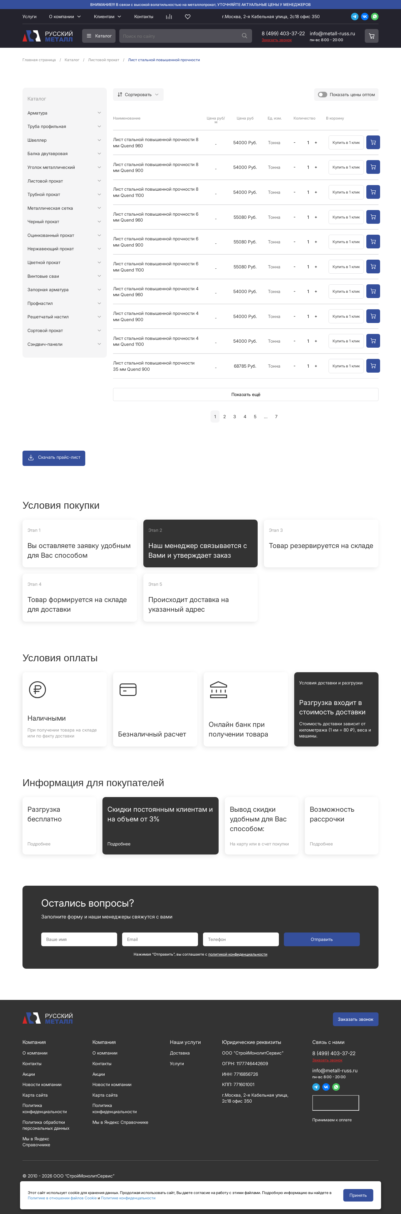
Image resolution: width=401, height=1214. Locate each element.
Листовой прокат (45, 181)
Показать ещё (245, 394)
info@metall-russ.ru (332, 33)
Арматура (37, 112)
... (266, 416)
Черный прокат (43, 221)
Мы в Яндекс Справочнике (120, 1122)
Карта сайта (35, 1095)
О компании (61, 16)
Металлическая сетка (50, 208)
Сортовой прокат (45, 330)
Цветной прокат (43, 262)
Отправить (322, 939)
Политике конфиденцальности (128, 1198)
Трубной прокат (43, 194)
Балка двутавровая (47, 153)
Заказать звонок (356, 1019)
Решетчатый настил (48, 316)
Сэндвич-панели (44, 344)
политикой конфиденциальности (237, 954)
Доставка (180, 1052)
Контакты (143, 16)
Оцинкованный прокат (50, 235)
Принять (358, 1195)
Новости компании (42, 1084)
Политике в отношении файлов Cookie (62, 1198)
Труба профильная (46, 126)
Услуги (29, 16)
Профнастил (40, 303)
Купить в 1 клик (346, 142)
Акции (28, 1074)
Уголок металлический (51, 167)
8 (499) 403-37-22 (283, 33)
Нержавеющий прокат (50, 248)
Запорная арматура (48, 289)
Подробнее (39, 843)
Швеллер (37, 140)
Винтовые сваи (43, 276)
